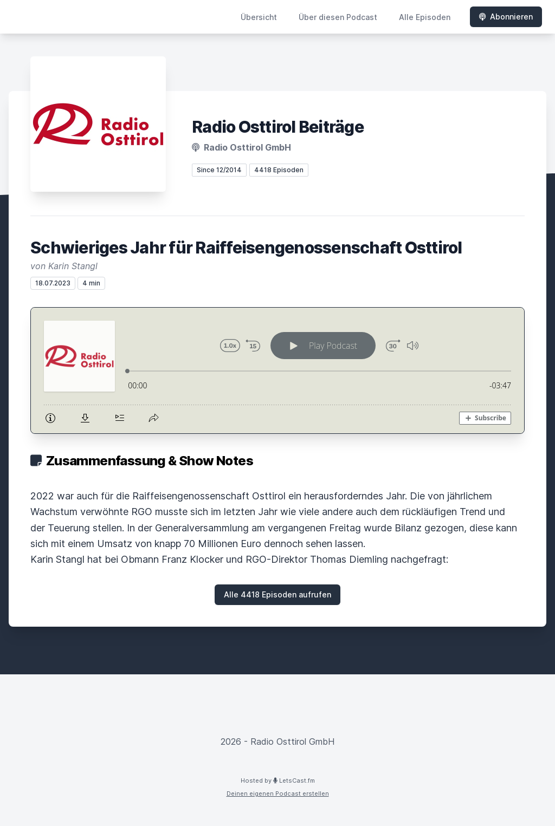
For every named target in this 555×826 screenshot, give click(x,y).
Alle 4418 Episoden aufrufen (277, 594)
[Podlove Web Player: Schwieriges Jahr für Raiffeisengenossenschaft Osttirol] (277, 370)
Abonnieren (506, 16)
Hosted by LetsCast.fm (278, 780)
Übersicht (259, 17)
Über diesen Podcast (338, 17)
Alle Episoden (424, 17)
